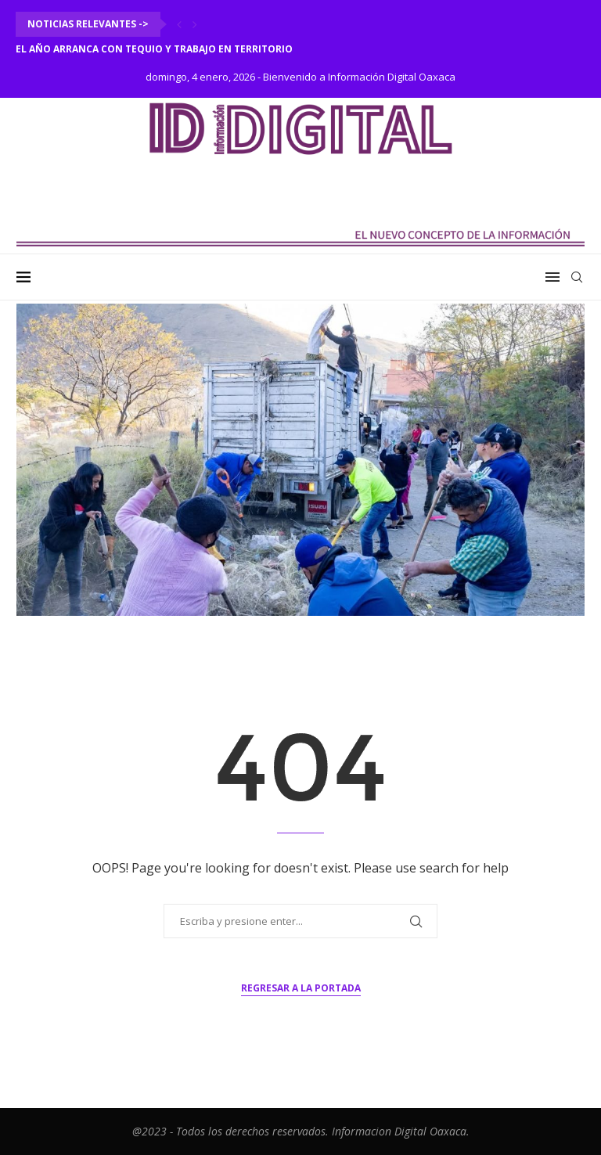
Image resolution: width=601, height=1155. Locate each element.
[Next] (195, 24)
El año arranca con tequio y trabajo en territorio (154, 49)
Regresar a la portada (301, 988)
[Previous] (179, 24)
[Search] (577, 277)
